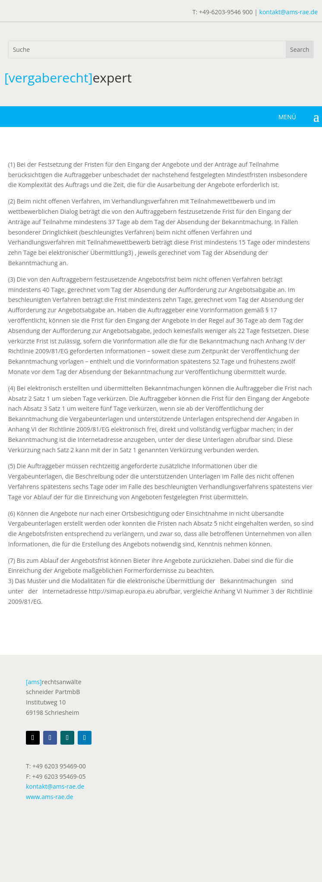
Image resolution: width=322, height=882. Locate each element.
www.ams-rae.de (49, 797)
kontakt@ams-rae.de (288, 12)
